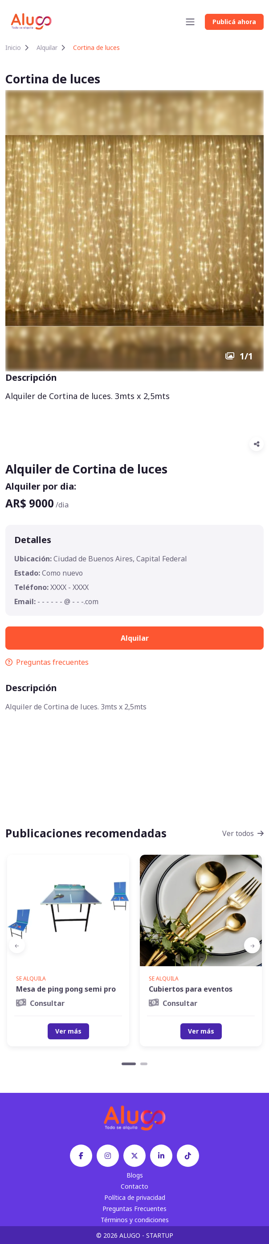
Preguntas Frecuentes (134, 1208)
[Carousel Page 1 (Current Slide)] (129, 1064)
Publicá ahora (234, 21)
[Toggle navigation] (190, 21)
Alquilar (47, 47)
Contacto (134, 1186)
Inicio (13, 47)
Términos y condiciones (135, 1219)
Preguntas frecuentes (47, 662)
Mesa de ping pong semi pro (66, 989)
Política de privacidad (134, 1197)
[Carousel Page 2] (143, 1064)
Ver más (68, 1031)
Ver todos (243, 833)
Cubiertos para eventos (190, 989)
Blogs (134, 1175)
